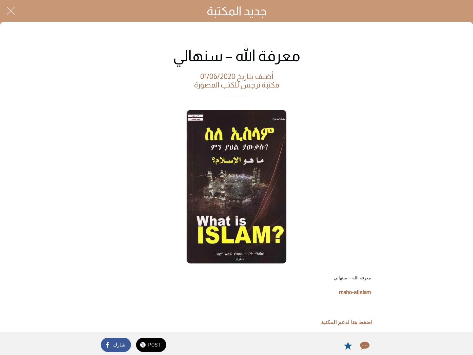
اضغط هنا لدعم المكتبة (346, 322)
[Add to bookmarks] (348, 345)
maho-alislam (355, 292)
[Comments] (364, 345)
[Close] (11, 11)
